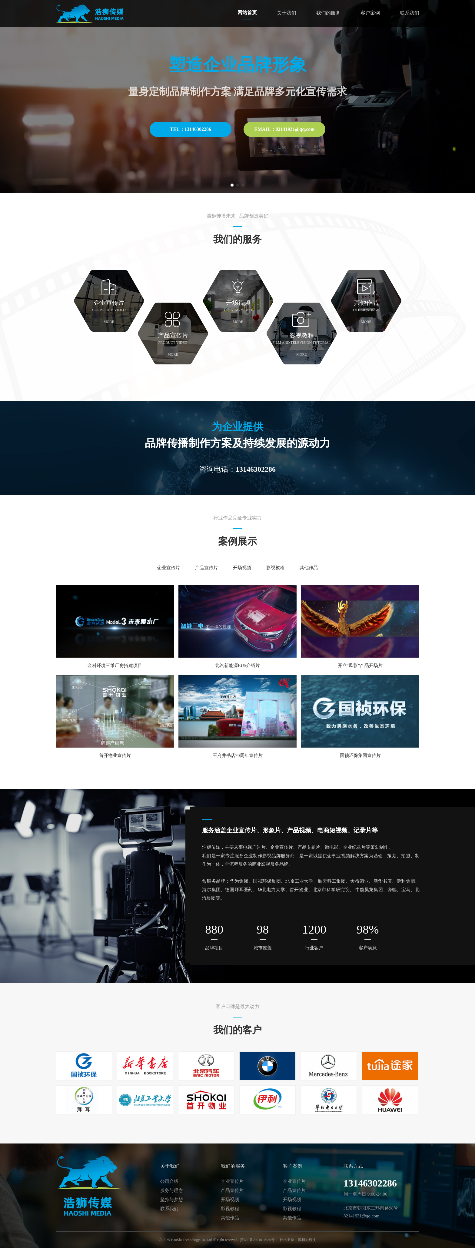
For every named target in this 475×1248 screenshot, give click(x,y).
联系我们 (409, 12)
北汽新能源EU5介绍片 (237, 665)
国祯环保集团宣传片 (360, 755)
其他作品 (309, 567)
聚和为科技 (307, 1240)
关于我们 (286, 12)
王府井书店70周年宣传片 (238, 755)
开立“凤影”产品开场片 (360, 665)
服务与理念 (171, 1190)
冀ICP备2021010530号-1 (259, 1240)
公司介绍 (169, 1181)
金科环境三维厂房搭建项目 (115, 665)
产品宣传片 (206, 567)
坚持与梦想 (171, 1199)
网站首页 (247, 12)
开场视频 (242, 567)
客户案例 (370, 12)
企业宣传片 (168, 567)
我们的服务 (328, 12)
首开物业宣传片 (115, 755)
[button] (232, 185)
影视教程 (275, 567)
